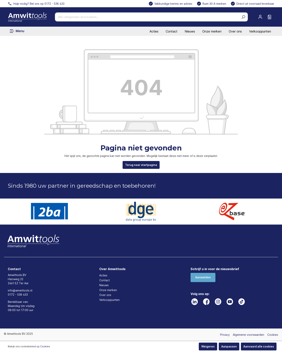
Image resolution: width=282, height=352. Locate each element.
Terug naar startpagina (141, 164)
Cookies (272, 334)
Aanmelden (203, 277)
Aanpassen (229, 346)
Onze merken (211, 31)
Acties (154, 31)
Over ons (235, 31)
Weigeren (208, 346)
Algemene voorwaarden (248, 334)
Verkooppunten (260, 31)
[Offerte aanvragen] (269, 17)
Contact (171, 31)
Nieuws (190, 31)
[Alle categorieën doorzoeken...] (147, 17)
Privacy (225, 334)
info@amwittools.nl (20, 290)
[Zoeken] (243, 17)
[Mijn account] (260, 17)
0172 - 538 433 (18, 294)
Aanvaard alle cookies (258, 346)
